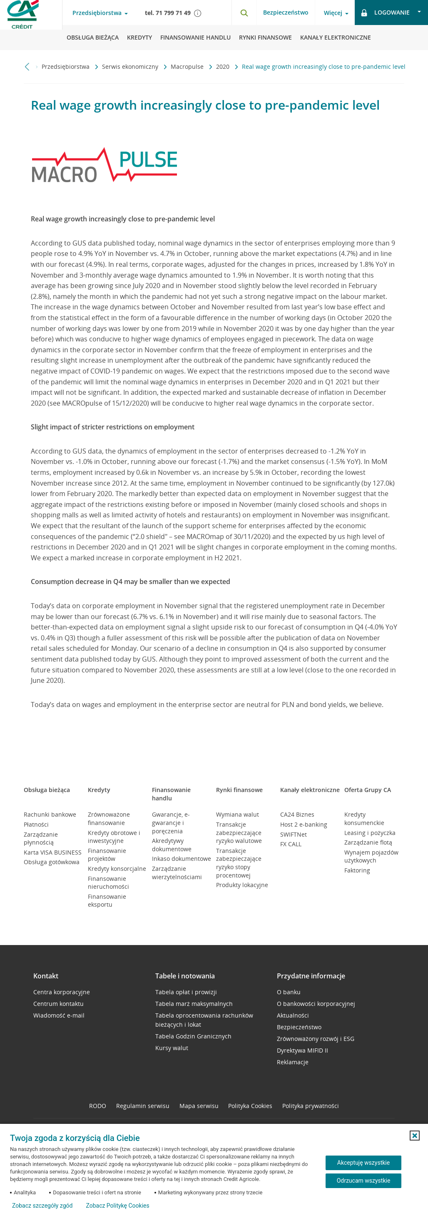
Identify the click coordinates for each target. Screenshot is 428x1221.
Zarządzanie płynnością (41, 838)
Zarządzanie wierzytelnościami (177, 873)
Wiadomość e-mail (59, 1015)
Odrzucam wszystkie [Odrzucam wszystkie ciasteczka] (364, 1180)
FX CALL (290, 844)
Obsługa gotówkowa (52, 862)
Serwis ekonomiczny (131, 66)
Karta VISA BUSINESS (53, 852)
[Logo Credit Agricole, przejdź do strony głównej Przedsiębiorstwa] (31, 25)
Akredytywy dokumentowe (172, 845)
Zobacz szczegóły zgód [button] (42, 1205)
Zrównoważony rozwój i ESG (315, 1039)
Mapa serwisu (199, 1106)
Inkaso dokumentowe (181, 858)
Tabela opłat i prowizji (186, 992)
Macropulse (188, 66)
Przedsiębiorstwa (66, 66)
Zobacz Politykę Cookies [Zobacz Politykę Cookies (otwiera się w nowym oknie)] (117, 1205)
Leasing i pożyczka (370, 833)
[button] (414, 1135)
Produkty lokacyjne (242, 885)
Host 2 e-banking (303, 824)
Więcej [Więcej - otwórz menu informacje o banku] (333, 13)
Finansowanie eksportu (107, 901)
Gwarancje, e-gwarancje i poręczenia (171, 822)
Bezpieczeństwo (286, 12)
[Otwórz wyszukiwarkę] (243, 12)
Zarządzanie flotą (368, 842)
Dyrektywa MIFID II (302, 1050)
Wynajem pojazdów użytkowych (371, 856)
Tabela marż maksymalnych (194, 1004)
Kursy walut (171, 1048)
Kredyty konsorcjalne (117, 869)
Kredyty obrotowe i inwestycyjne (114, 837)
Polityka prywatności (310, 1106)
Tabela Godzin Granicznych (193, 1036)
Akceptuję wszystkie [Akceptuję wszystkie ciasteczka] (363, 1162)
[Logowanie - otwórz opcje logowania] (391, 12)
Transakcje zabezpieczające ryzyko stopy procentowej (238, 863)
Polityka (250, 1106)
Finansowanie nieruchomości (108, 883)
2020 (223, 66)
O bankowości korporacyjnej (316, 1004)
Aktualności (293, 1015)
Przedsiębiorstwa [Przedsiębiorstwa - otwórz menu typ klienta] (97, 13)
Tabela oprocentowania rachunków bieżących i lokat (204, 1019)
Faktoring (357, 870)
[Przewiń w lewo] (27, 66)
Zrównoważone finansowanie (109, 818)
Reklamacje (293, 1062)
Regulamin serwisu (142, 1106)
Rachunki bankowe (50, 814)
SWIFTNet (293, 834)
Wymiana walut (237, 814)
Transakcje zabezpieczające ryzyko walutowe (239, 832)
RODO (97, 1106)
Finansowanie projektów (107, 855)
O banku (289, 992)
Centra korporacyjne (61, 992)
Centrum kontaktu (58, 1004)
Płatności (36, 824)
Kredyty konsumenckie (364, 818)
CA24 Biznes (297, 814)
